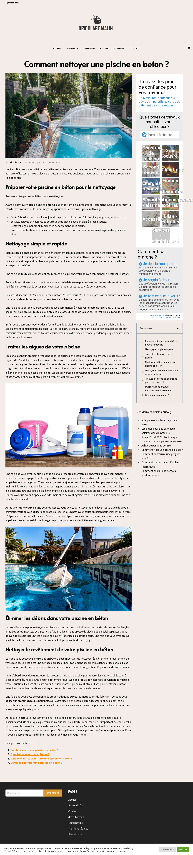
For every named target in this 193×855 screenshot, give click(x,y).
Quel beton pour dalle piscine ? (29, 754)
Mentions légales (78, 828)
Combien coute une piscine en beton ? (34, 750)
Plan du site (75, 834)
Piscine (104, 48)
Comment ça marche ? (157, 395)
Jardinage (89, 48)
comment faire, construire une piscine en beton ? (41, 758)
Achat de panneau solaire (156, 445)
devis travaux (76, 817)
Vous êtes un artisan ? (173, 317)
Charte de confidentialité (157, 315)
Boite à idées (76, 805)
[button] (178, 328)
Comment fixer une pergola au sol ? (162, 449)
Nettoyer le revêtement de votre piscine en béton (161, 372)
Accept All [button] (183, 849)
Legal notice (75, 823)
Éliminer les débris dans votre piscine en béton (160, 364)
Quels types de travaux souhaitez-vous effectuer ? (159, 389)
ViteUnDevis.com (158, 317)
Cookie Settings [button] (167, 849)
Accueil (57, 48)
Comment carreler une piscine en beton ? (36, 762)
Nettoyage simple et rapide (159, 349)
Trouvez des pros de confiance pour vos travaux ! (161, 380)
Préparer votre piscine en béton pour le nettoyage (161, 343)
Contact (135, 48)
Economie (119, 48)
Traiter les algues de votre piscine (158, 356)
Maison (71, 48)
